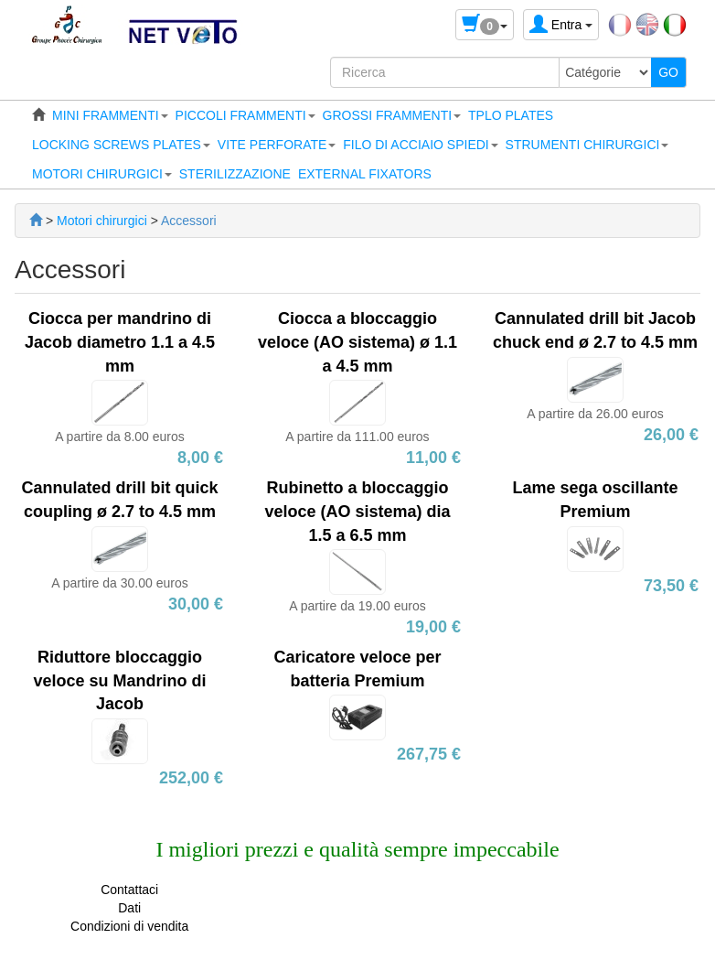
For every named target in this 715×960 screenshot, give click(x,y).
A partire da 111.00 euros (357, 436)
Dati (129, 908)
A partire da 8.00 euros (120, 436)
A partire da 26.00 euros (595, 413)
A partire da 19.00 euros (357, 606)
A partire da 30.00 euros (119, 583)
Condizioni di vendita (129, 926)
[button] (110, 115)
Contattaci (129, 889)
